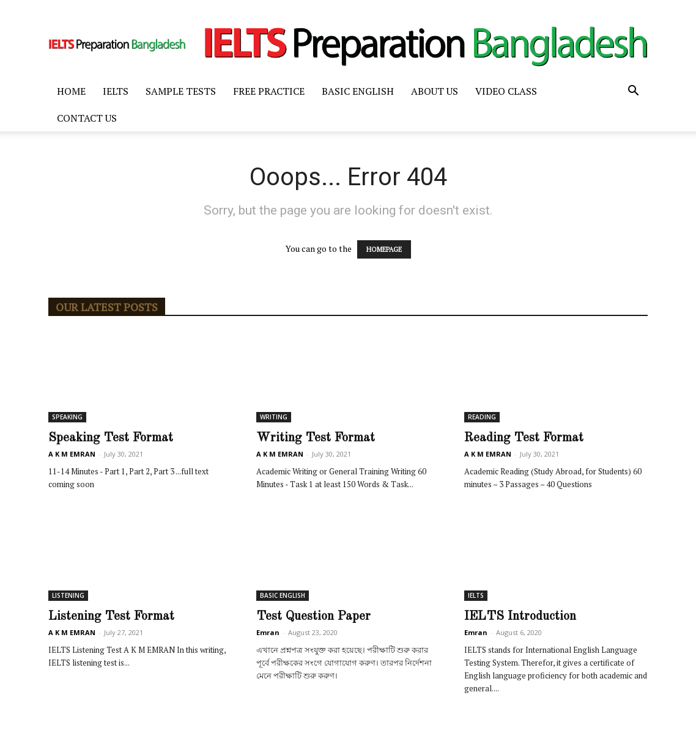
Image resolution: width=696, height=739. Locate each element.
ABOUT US (434, 91)
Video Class (506, 91)
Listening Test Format (111, 616)
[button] (633, 92)
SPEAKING (67, 417)
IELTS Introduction (520, 616)
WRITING (273, 417)
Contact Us (87, 118)
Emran (268, 632)
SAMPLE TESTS (181, 91)
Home (71, 91)
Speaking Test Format (110, 438)
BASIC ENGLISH (358, 91)
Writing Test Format (315, 438)
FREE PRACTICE (269, 91)
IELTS (115, 91)
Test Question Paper (313, 616)
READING (482, 417)
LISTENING (68, 595)
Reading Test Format (523, 438)
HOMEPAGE (384, 249)
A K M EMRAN (71, 453)
